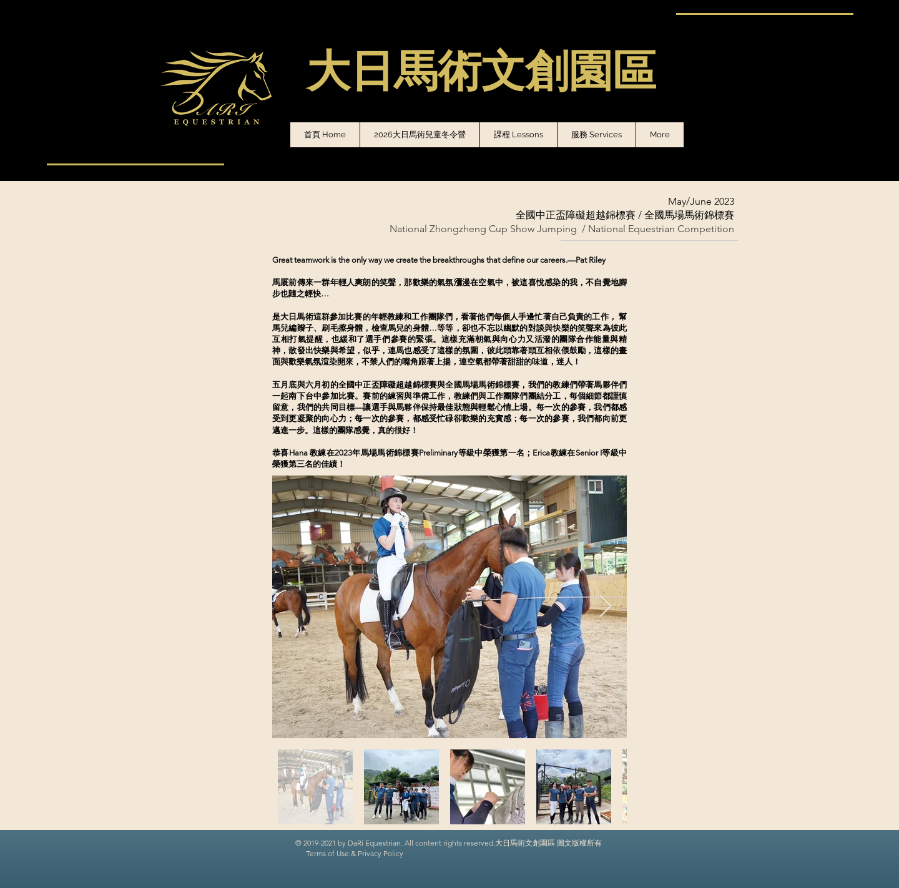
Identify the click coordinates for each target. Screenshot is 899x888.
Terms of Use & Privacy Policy (354, 853)
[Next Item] (605, 607)
